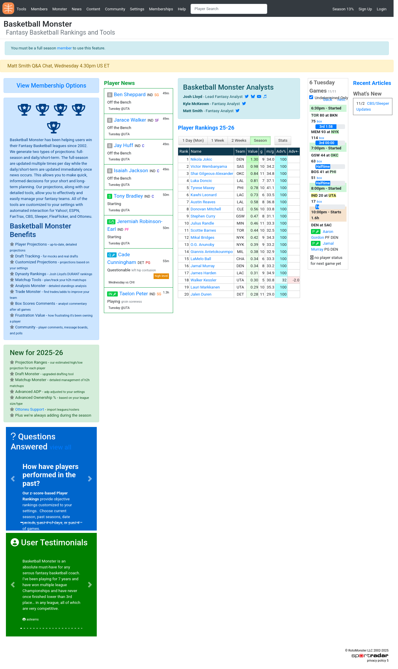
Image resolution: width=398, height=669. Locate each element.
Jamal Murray (203, 266)
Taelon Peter (133, 293)
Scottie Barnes (203, 230)
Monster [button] (59, 9)
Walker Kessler (203, 280)
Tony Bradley (128, 196)
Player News (119, 83)
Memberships (161, 9)
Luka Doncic (201, 180)
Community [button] (115, 9)
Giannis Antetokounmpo (212, 251)
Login (381, 9)
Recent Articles (372, 83)
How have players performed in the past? (50, 475)
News (76, 9)
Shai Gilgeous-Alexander (212, 173)
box (319, 121)
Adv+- (294, 151)
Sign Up (365, 9)
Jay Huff (123, 145)
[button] (13, 479)
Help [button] (182, 9)
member (64, 48)
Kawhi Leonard (204, 195)
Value (252, 151)
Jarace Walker (130, 120)
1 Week (217, 140)
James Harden (203, 273)
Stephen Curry (203, 216)
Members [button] (39, 9)
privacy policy (376, 660)
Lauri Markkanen (205, 287)
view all (60, 447)
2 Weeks (238, 140)
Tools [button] (21, 9)
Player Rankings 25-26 (206, 128)
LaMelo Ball (201, 259)
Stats (283, 140)
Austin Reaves (203, 202)
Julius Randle (202, 223)
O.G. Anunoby (202, 244)
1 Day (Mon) (193, 140)
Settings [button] (137, 9)
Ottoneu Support (29, 409)
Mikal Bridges (202, 237)
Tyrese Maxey (203, 188)
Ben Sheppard (130, 94)
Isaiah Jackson (131, 170)
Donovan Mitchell (206, 209)
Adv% (281, 151)
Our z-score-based (39, 493)
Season (260, 140)
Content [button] (93, 9)
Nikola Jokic (201, 159)
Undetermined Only (331, 98)
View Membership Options (51, 85)
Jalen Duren (201, 294)
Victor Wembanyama (209, 166)
